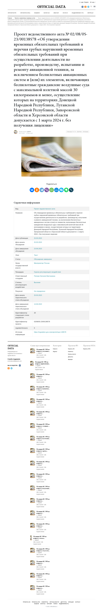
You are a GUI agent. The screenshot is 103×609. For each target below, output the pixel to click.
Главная (10, 18)
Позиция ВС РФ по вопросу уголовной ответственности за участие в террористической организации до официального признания (43, 350)
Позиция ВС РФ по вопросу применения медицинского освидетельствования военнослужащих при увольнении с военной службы (42, 363)
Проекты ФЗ (12, 13)
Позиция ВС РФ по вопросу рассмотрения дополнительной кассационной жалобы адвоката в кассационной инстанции (43, 512)
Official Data (51, 6)
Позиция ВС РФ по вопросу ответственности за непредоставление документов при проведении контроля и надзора (43, 412)
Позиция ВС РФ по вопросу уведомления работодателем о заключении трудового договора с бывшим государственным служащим (43, 400)
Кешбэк (37, 13)
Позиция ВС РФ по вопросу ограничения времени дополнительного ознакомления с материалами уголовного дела (43, 575)
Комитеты (70, 351)
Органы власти (72, 354)
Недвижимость (77, 13)
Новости (55, 349)
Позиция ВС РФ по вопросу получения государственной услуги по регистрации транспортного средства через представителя (43, 487)
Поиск (65, 13)
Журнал (90, 13)
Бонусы (47, 13)
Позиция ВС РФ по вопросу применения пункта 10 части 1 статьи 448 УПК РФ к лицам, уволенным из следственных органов (43, 525)
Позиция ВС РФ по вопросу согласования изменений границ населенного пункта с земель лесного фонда (43, 500)
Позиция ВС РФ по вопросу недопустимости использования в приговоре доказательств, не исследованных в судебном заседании (43, 562)
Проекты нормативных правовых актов (25, 18)
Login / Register (84, 2)
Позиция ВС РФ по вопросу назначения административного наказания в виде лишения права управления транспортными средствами (43, 387)
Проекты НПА (25, 13)
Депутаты (70, 356)
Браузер (56, 13)
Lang (92, 2)
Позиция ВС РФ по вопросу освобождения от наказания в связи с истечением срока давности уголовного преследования (43, 587)
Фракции (70, 359)
